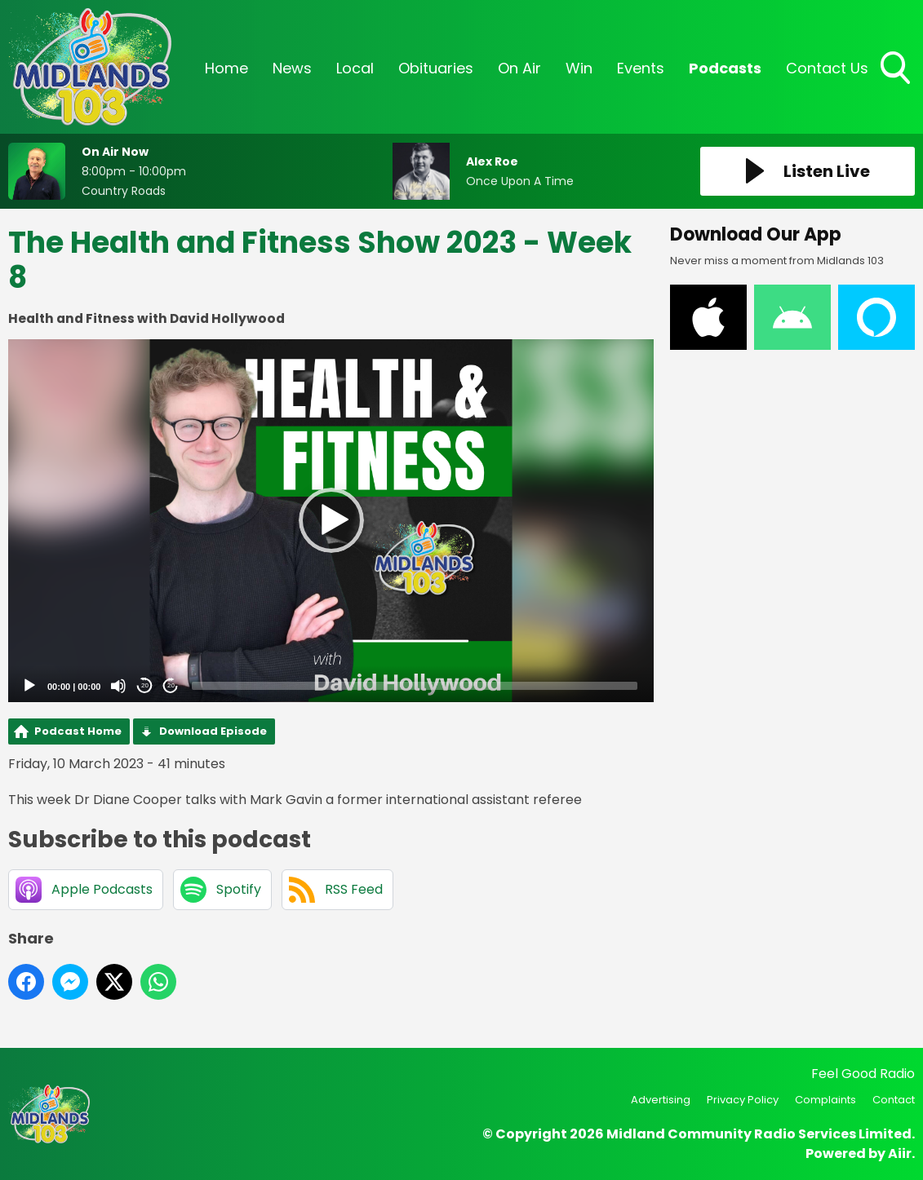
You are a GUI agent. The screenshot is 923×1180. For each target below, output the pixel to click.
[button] (331, 520)
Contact (893, 1099)
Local (355, 68)
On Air (519, 68)
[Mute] (118, 686)
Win (579, 68)
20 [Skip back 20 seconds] (145, 685)
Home (226, 68)
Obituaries (435, 68)
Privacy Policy (743, 1099)
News (292, 68)
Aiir (900, 1153)
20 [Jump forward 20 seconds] (171, 685)
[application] (331, 520)
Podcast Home (78, 731)
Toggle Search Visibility (897, 69)
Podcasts (725, 68)
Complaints (825, 1099)
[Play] (29, 686)
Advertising (660, 1099)
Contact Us (827, 68)
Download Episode (213, 731)
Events (640, 68)
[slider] (414, 686)
